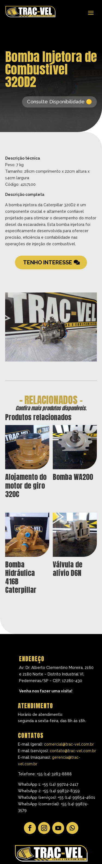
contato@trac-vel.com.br (73, 751)
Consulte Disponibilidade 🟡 (59, 101)
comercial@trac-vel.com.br (69, 744)
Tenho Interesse (47, 262)
